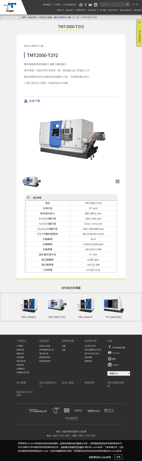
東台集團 (46, 4)
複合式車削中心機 (62, 17)
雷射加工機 (43, 353)
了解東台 (60, 10)
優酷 (111, 358)
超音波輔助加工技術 (93, 349)
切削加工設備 (44, 346)
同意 (118, 456)
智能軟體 (88, 357)
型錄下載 (32, 101)
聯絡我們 (138, 10)
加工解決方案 (90, 346)
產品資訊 (70, 10)
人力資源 (56, 4)
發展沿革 (20, 353)
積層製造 (88, 361)
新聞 (64, 346)
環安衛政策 (21, 361)
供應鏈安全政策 (23, 372)
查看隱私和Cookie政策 (100, 456)
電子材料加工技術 (92, 353)
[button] (24, 181)
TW (133, 4)
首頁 (22, 17)
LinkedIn (113, 364)
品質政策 (20, 364)
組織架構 (20, 349)
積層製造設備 (44, 357)
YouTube (113, 352)
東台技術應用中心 (126, 10)
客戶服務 (103, 10)
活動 (64, 349)
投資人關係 (113, 10)
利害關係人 (21, 368)
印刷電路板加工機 (46, 349)
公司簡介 (20, 346)
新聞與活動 (81, 10)
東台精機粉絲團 (116, 347)
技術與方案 (93, 10)
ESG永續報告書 (69, 4)
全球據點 (20, 357)
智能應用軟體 (44, 361)
